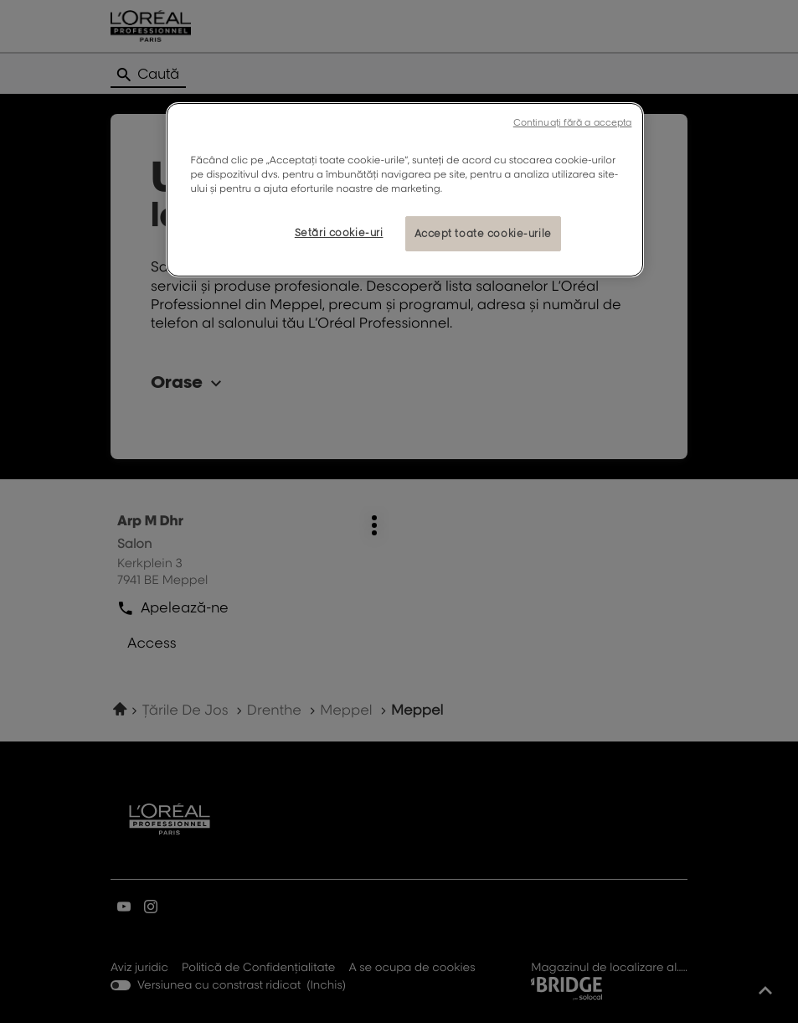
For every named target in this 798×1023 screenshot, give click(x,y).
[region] (405, 189)
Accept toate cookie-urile (483, 233)
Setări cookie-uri (339, 232)
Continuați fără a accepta (572, 122)
